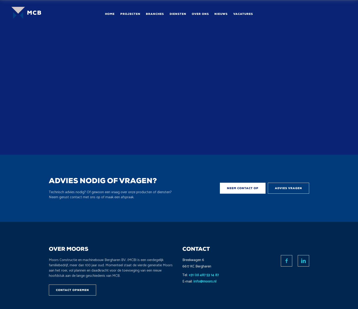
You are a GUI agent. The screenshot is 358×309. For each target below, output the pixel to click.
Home (110, 14)
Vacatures (243, 14)
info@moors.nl (204, 281)
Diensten (178, 14)
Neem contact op (242, 188)
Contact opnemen (72, 290)
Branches (155, 14)
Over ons (200, 14)
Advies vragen (288, 188)
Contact (328, 14)
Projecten (130, 14)
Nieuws (221, 14)
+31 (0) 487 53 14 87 (204, 275)
